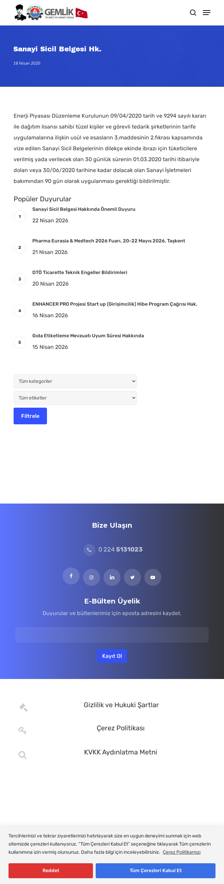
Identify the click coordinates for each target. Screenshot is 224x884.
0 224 (113, 549)
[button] (206, 12)
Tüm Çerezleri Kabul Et (156, 870)
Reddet (51, 870)
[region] (112, 855)
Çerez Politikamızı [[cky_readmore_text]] (182, 852)
